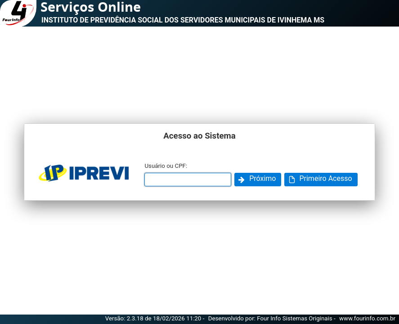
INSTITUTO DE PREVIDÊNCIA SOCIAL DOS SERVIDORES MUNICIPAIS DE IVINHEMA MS (182, 20)
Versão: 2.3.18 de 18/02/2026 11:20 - (155, 318)
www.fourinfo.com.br (367, 318)
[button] (257, 179)
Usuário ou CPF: (165, 165)
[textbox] (187, 179)
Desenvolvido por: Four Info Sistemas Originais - (272, 318)
